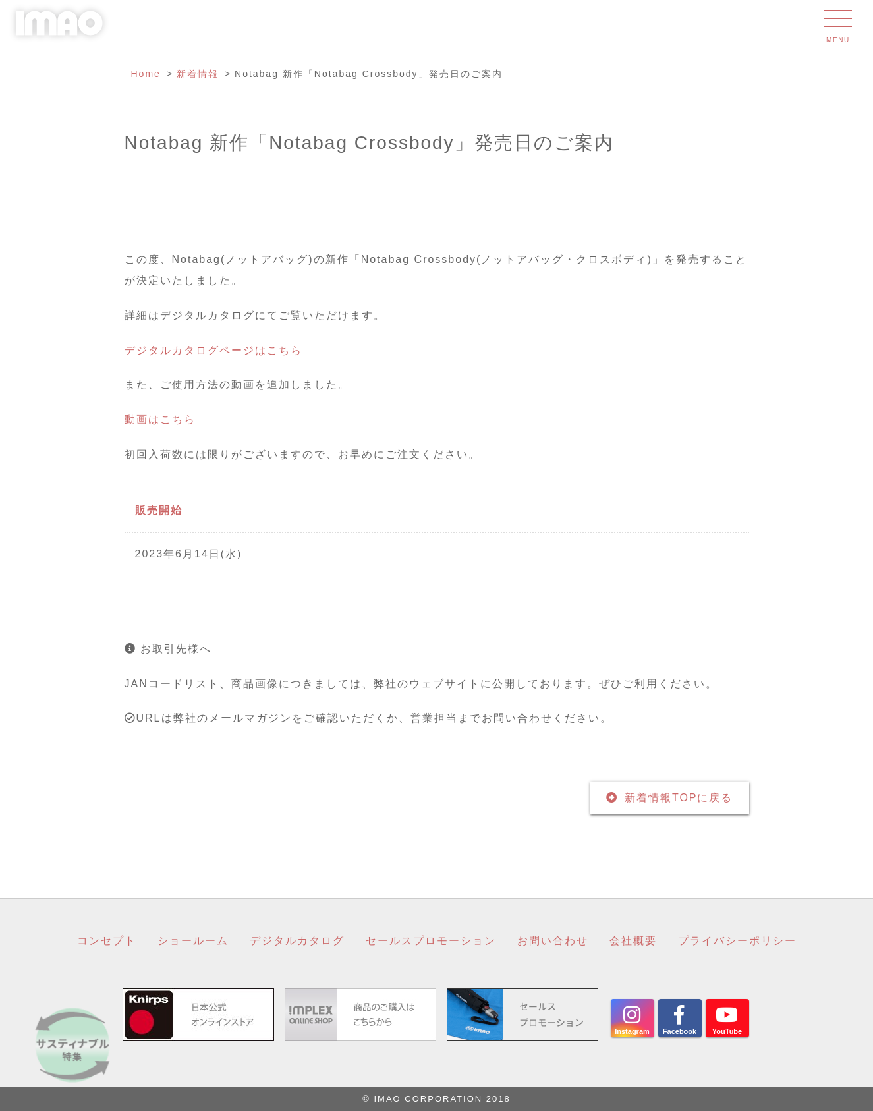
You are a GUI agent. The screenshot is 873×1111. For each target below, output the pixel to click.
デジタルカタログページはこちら (213, 350)
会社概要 (633, 940)
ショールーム (193, 940)
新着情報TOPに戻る (679, 797)
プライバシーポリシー (737, 940)
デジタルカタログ (297, 940)
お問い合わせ (552, 940)
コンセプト (106, 940)
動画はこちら (160, 419)
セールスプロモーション (431, 940)
